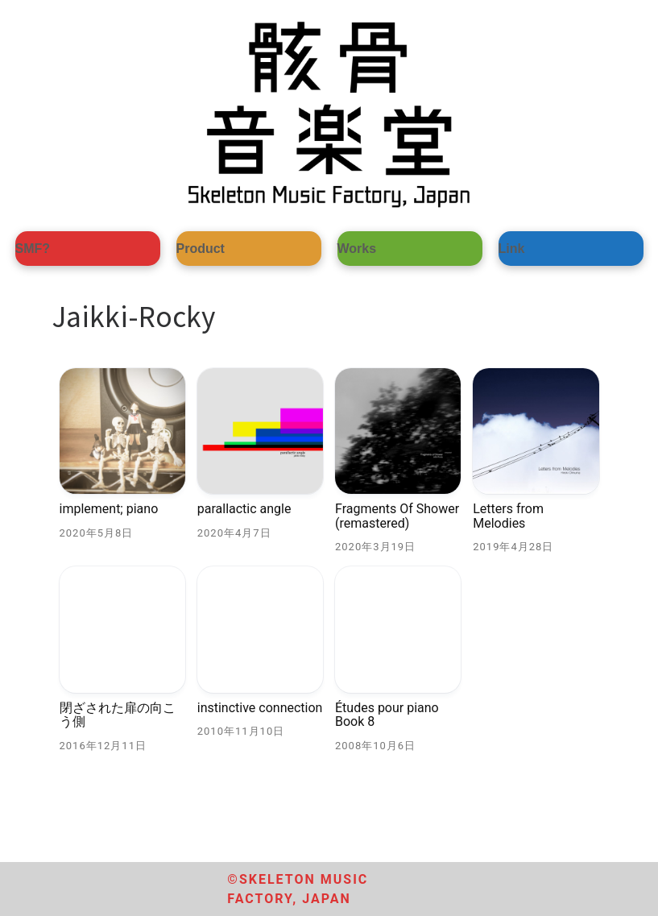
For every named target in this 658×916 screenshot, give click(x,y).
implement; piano (109, 508)
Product (200, 248)
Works (357, 248)
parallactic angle (244, 508)
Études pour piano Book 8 (387, 715)
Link (512, 248)
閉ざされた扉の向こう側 (118, 715)
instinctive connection (260, 707)
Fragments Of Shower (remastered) (397, 516)
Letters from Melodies (508, 516)
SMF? (33, 248)
